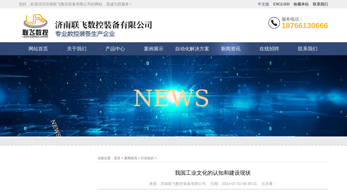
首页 (117, 158)
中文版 (263, 4)
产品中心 (115, 48)
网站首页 (38, 48)
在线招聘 (269, 48)
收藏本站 (301, 4)
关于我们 (76, 48)
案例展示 (153, 48)
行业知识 (147, 158)
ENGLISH (281, 4)
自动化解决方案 (192, 48)
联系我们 (320, 4)
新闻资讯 (230, 48)
